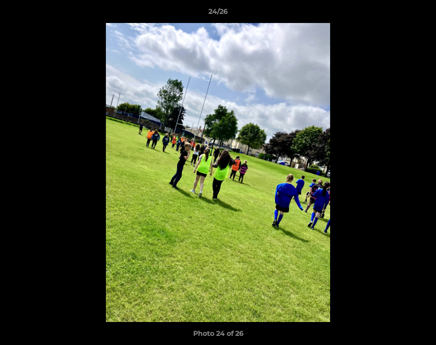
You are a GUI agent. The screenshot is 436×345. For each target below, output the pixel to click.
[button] (419, 14)
